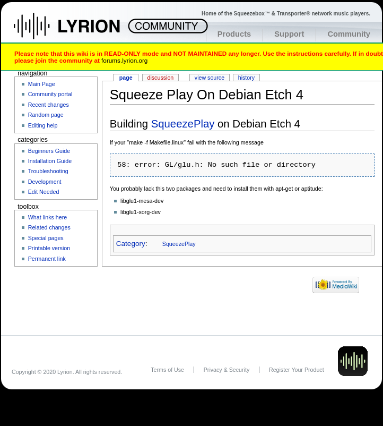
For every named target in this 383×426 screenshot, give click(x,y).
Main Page (41, 84)
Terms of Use (167, 370)
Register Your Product (296, 370)
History (246, 77)
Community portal (50, 94)
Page (126, 77)
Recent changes (48, 104)
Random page (46, 115)
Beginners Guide (49, 151)
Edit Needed (43, 192)
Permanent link (47, 258)
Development (45, 181)
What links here (47, 217)
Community (348, 34)
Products (234, 34)
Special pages (46, 238)
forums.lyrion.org (124, 60)
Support (289, 34)
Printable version (49, 248)
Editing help (43, 125)
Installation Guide (50, 161)
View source (209, 77)
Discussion (160, 77)
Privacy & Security (226, 370)
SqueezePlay (183, 124)
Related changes (49, 227)
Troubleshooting (48, 171)
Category (130, 244)
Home (78, 31)
